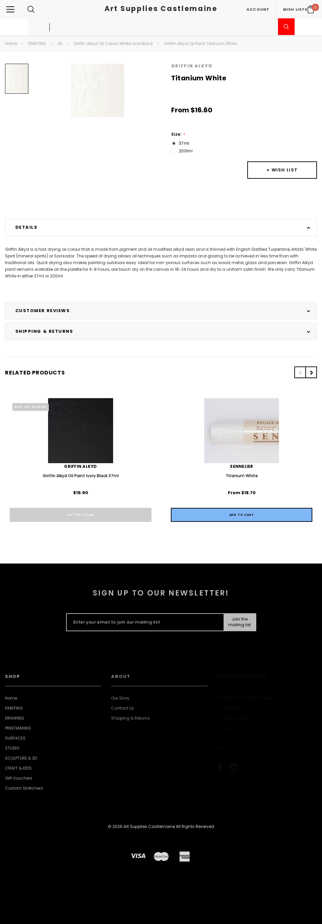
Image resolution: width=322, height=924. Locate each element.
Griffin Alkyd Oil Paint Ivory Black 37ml (81, 476)
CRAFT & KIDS (18, 768)
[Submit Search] (286, 26)
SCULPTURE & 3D (21, 758)
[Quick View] (242, 515)
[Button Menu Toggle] (10, 9)
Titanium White (242, 476)
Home (11, 43)
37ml (184, 143)
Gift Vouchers (18, 778)
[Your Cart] (310, 9)
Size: (178, 134)
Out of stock (81, 515)
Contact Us (122, 708)
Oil (59, 43)
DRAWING (14, 718)
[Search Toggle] (31, 9)
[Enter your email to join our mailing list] (144, 622)
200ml (186, 151)
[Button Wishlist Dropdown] (282, 170)
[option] (16, 81)
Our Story (120, 698)
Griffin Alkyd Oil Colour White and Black (113, 43)
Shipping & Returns (130, 718)
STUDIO (12, 748)
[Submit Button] (239, 622)
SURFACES (15, 738)
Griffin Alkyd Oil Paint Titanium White (200, 43)
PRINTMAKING (18, 728)
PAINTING (37, 43)
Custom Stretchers (24, 788)
